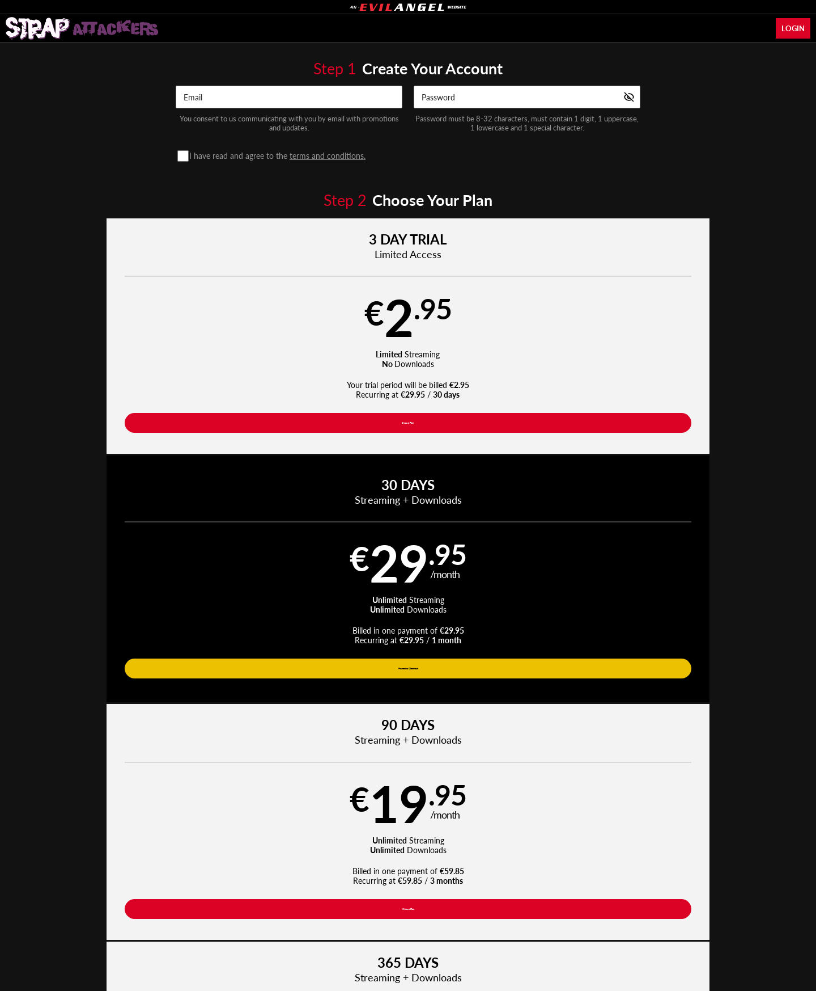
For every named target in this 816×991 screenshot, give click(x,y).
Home (268, 862)
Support (238, 889)
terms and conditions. (328, 156)
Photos (428, 862)
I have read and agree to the (280, 156)
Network (469, 862)
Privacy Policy (358, 889)
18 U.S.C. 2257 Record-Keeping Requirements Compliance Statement (548, 889)
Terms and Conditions (293, 889)
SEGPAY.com (487, 918)
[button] (142, 346)
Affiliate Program (189, 889)
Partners (544, 862)
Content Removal (632, 918)
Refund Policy (411, 889)
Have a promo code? (694, 486)
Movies (343, 862)
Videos (304, 862)
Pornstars (385, 862)
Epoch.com (208, 918)
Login (793, 28)
